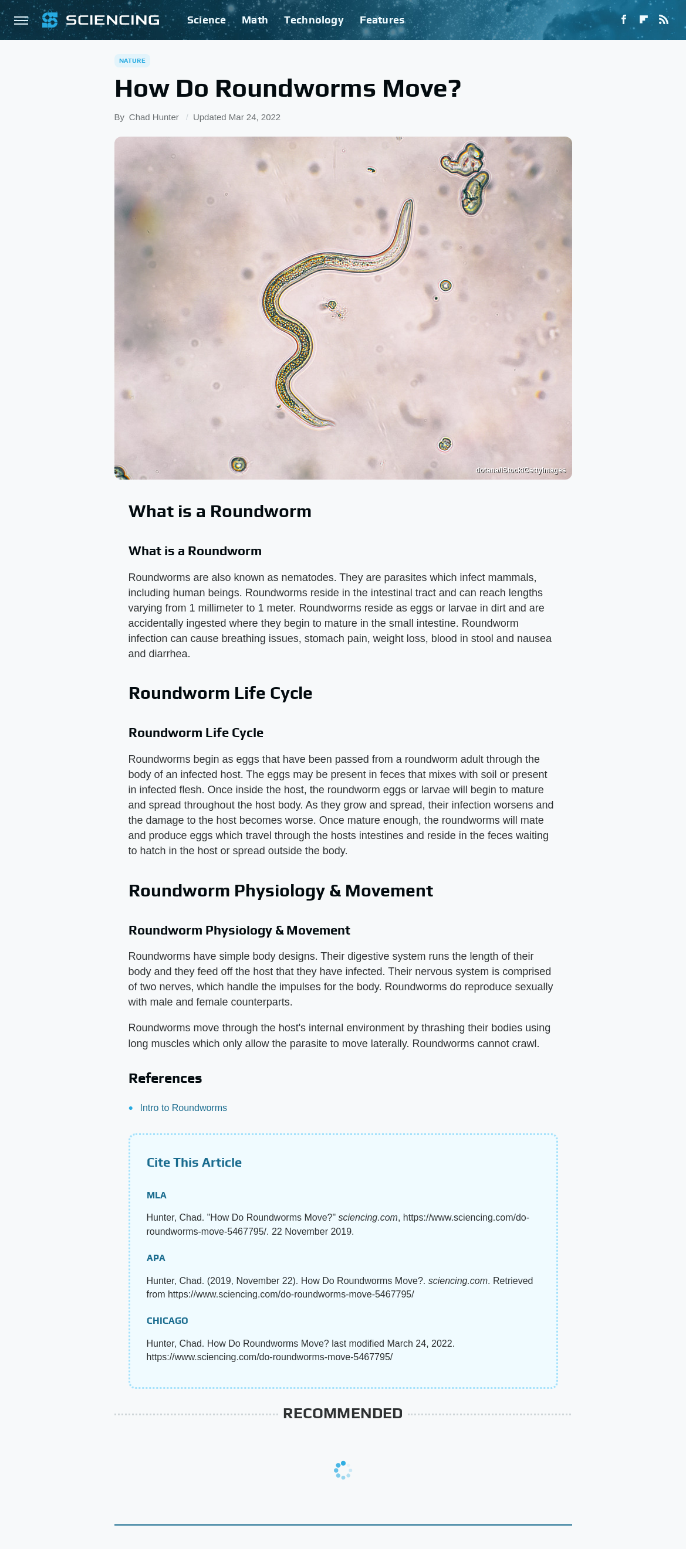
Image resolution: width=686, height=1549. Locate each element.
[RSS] (663, 19)
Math (255, 19)
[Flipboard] (644, 19)
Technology (314, 19)
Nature (132, 60)
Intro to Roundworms (184, 1108)
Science (206, 19)
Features (382, 19)
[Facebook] (624, 19)
